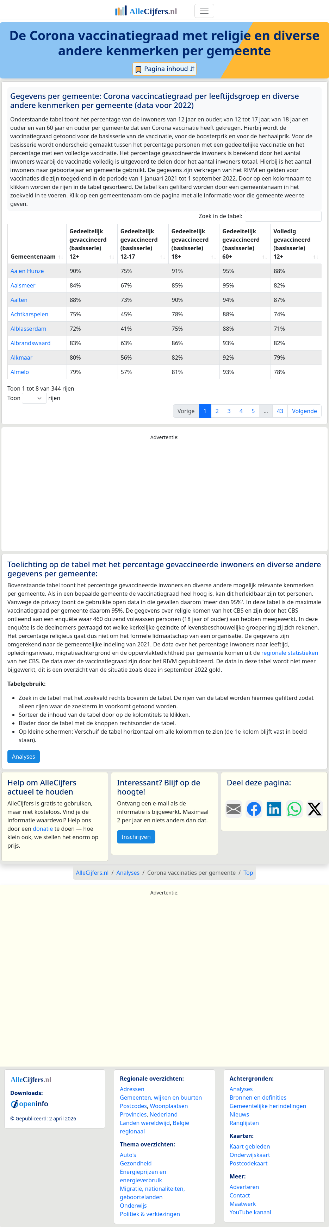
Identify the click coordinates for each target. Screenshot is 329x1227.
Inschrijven (136, 837)
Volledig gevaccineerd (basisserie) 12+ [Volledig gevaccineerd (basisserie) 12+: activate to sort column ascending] (292, 243)
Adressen (132, 1089)
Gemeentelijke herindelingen (268, 1106)
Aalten (19, 300)
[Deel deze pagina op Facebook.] (254, 809)
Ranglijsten (244, 1123)
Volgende (304, 411)
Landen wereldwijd (145, 1123)
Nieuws (239, 1114)
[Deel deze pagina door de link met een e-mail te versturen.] (233, 809)
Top (248, 873)
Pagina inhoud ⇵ (164, 69)
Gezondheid (135, 1163)
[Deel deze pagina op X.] (314, 809)
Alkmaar (21, 357)
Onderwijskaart (250, 1155)
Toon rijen (33, 398)
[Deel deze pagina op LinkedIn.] (274, 809)
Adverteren (244, 1187)
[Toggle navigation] (204, 11)
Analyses (23, 756)
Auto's (128, 1155)
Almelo (20, 372)
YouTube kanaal (250, 1212)
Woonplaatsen (169, 1106)
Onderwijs (133, 1205)
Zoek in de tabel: (260, 216)
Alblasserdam (28, 329)
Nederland (164, 1114)
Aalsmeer (23, 285)
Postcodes (133, 1106)
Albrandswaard (31, 343)
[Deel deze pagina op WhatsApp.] (294, 809)
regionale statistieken (289, 653)
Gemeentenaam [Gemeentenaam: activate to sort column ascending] (33, 256)
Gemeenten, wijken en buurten (161, 1097)
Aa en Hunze (27, 271)
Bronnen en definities (258, 1097)
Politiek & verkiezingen (150, 1214)
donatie (43, 829)
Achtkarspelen (29, 314)
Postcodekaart (249, 1163)
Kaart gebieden (250, 1146)
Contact (240, 1195)
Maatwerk (243, 1204)
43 (280, 411)
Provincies (133, 1114)
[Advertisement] (164, 496)
